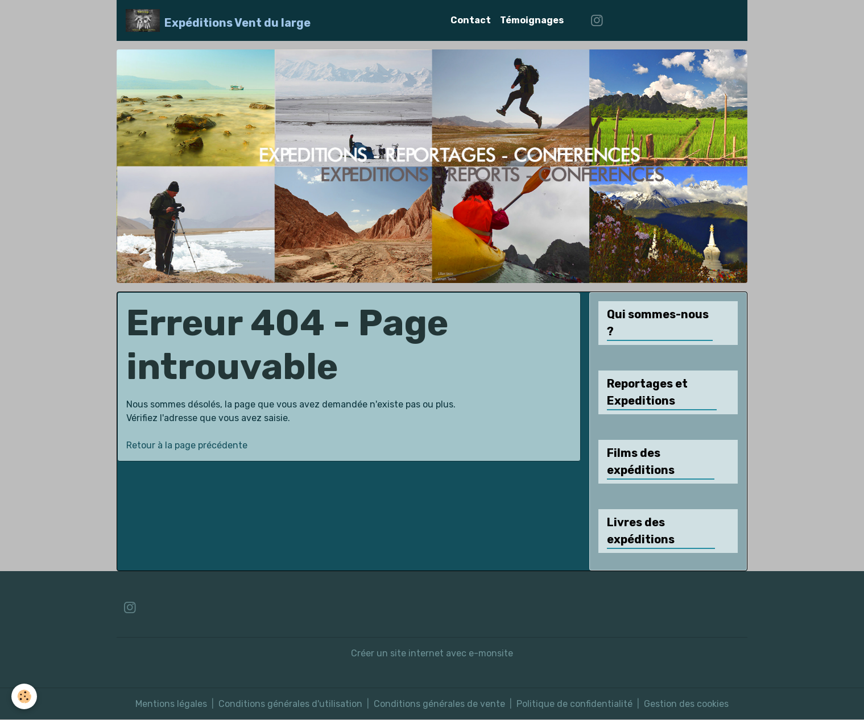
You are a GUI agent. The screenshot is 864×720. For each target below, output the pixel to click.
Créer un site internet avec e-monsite (432, 653)
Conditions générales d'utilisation (290, 703)
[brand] (218, 20)
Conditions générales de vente (439, 703)
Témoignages (532, 20)
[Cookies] (24, 696)
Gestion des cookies (686, 703)
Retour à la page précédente (186, 445)
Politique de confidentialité (574, 703)
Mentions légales (171, 703)
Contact (470, 20)
